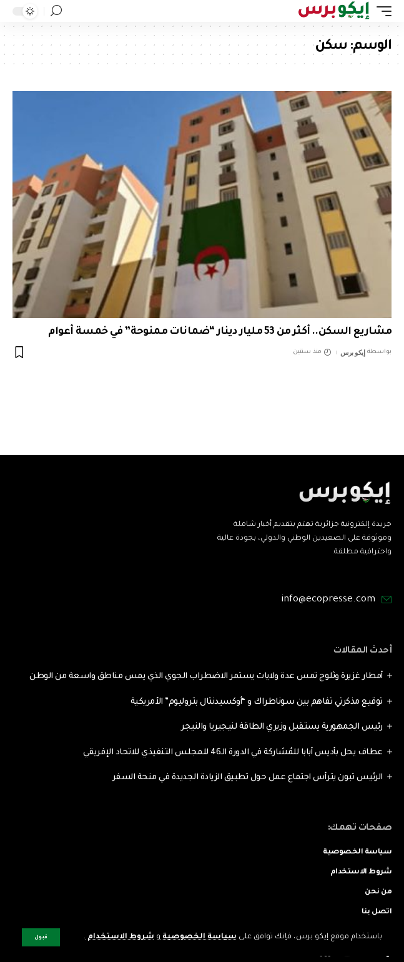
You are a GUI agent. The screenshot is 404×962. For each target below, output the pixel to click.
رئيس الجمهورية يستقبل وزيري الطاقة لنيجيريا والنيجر (282, 727)
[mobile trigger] (381, 11)
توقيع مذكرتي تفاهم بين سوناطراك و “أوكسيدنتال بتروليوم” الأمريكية (257, 702)
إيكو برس (352, 352)
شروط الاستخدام (120, 937)
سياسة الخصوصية (198, 937)
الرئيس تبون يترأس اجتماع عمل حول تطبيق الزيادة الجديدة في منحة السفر (247, 777)
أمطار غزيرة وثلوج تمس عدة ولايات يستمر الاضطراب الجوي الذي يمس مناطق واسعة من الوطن (206, 676)
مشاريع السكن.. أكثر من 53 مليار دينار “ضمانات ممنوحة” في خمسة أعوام (220, 332)
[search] (56, 11)
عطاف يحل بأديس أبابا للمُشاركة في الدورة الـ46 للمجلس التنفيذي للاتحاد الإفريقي (233, 752)
